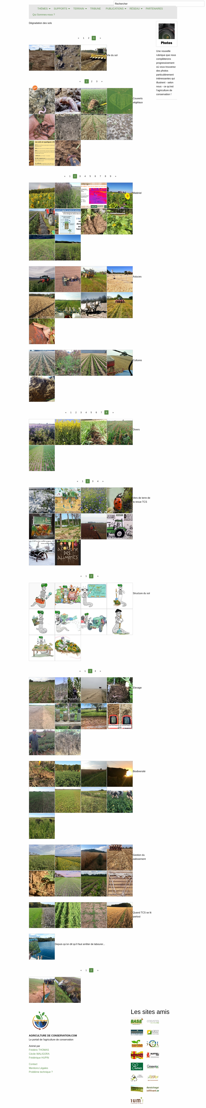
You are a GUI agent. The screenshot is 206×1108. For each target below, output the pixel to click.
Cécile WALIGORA (39, 1054)
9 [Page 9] (110, 176)
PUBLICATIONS (114, 8)
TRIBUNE (95, 8)
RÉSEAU (135, 8)
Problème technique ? (41, 1072)
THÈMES (42, 8)
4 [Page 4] (85, 176)
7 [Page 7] (100, 176)
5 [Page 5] (90, 176)
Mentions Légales (38, 1068)
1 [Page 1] (83, 38)
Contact (33, 1064)
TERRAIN (78, 8)
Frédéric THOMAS (39, 1050)
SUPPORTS (60, 8)
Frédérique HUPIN (39, 1057)
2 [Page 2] (88, 38)
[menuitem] (32, 9)
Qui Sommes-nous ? (44, 14)
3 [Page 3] (96, 81)
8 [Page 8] (105, 176)
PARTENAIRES (154, 8)
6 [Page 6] (95, 176)
